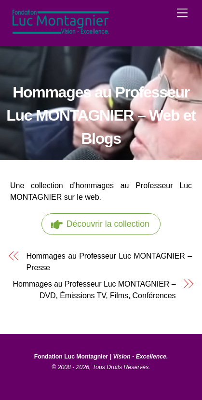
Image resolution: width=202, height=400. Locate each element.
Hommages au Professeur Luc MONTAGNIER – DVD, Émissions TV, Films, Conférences (94, 290)
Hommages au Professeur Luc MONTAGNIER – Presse (109, 262)
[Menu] (182, 13)
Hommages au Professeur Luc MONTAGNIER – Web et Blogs (101, 115)
